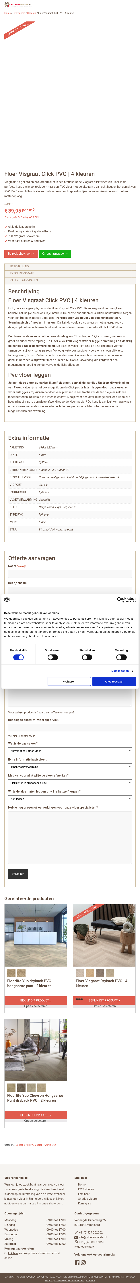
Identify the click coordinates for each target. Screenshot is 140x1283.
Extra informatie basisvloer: (27, 759)
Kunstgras (84, 1202)
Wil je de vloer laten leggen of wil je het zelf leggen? (44, 791)
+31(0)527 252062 (91, 1231)
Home (82, 1183)
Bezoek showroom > (21, 253)
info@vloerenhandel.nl (93, 1236)
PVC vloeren (19, 13)
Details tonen (120, 670)
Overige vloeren (88, 1197)
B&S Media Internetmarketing (107, 1275)
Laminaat (84, 1192)
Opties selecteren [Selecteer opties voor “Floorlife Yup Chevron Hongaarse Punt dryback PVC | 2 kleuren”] (35, 1119)
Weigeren (69, 681)
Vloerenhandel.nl (37, 1275)
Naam (17, 566)
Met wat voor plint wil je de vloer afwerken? (38, 775)
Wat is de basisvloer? (23, 743)
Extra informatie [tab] (22, 273)
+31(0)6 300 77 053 (91, 1240)
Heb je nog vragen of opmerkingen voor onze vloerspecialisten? (53, 807)
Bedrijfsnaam (17, 583)
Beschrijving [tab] (19, 266)
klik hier (13, 1252)
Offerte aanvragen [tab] (24, 280)
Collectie (31, 13)
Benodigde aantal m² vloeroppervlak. (33, 720)
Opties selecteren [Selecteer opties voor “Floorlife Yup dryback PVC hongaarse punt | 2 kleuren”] (35, 1004)
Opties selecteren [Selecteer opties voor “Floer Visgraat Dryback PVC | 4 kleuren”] (104, 1004)
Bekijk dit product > (35, 999)
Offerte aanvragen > (54, 253)
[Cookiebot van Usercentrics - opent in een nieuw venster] (120, 599)
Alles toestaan (114, 681)
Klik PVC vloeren (34, 1143)
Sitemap (90, 1279)
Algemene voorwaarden (69, 1279)
